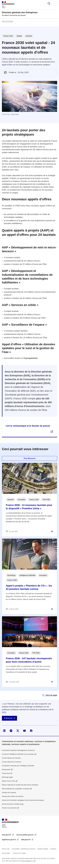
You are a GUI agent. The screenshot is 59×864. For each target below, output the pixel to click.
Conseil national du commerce (11, 762)
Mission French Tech (8, 781)
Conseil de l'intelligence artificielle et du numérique (18, 754)
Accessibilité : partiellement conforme (23, 849)
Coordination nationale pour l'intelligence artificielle (18, 766)
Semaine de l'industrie (9, 792)
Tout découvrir (30, 458)
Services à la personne (9, 808)
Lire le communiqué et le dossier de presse (28, 426)
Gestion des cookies (19, 853)
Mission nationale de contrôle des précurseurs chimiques (20, 785)
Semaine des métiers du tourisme (12, 796)
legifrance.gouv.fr (9, 840)
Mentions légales (43, 849)
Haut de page (51, 695)
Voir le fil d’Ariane (7, 21)
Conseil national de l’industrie (11, 758)
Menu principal (55, 3)
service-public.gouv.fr (25, 835)
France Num (6, 773)
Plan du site (5, 849)
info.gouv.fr (7, 835)
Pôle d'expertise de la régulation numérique (16, 789)
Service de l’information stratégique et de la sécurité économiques (23, 800)
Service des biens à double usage (13, 804)
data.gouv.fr (26, 840)
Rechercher (49, 3)
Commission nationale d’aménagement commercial (18, 750)
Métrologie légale (7, 777)
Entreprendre (6, 769)
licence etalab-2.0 (27, 861)
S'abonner (8, 718)
